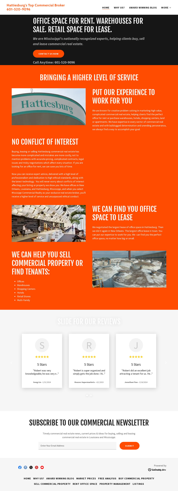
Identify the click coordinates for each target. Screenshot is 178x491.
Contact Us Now (49, 53)
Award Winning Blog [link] (143, 7)
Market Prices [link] (86, 478)
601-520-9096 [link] (65, 62)
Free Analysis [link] (107, 478)
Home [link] (106, 7)
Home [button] (27, 478)
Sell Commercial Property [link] (52, 483)
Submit (129, 445)
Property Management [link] (115, 483)
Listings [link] (138, 483)
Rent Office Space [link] (85, 483)
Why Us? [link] (119, 7)
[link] (47, 9)
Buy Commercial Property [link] (136, 478)
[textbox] (77, 446)
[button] (166, 7)
